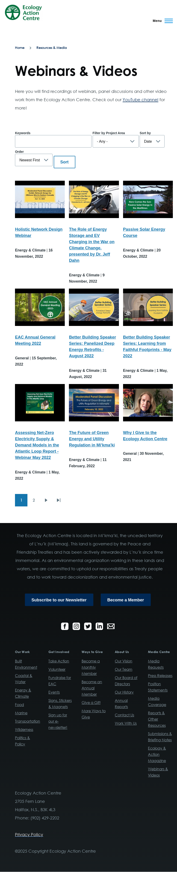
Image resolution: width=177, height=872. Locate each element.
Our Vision (123, 661)
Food (19, 704)
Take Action (58, 661)
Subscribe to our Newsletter (59, 600)
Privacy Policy (29, 834)
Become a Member (125, 600)
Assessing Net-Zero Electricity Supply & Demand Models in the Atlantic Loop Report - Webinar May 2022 (37, 445)
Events (54, 692)
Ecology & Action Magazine (157, 754)
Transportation (27, 721)
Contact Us (124, 715)
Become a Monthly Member (91, 667)
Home (19, 48)
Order (19, 152)
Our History (124, 692)
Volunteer (56, 669)
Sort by (145, 133)
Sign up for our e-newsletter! (57, 721)
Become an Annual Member (92, 688)
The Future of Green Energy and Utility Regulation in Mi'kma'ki (92, 438)
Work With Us (126, 723)
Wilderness (24, 729)
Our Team (123, 669)
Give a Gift (91, 702)
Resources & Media (51, 48)
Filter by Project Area (109, 133)
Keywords (22, 133)
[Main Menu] (161, 21)
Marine (21, 713)
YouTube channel (140, 99)
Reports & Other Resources (157, 719)
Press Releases (160, 675)
